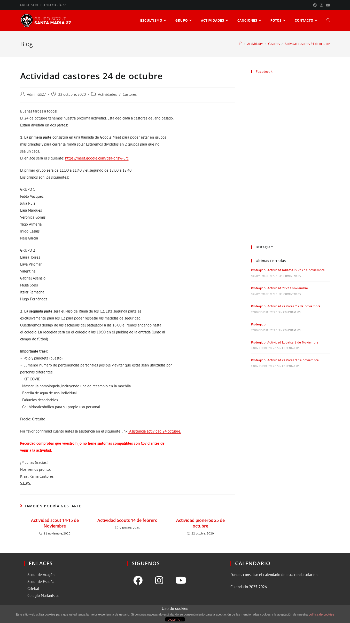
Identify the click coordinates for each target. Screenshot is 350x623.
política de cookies (321, 614)
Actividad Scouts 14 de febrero (127, 520)
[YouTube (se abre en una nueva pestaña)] (327, 5)
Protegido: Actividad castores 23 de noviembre (286, 306)
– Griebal (31, 588)
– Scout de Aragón (39, 574)
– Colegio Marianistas (41, 595)
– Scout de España (39, 581)
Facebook (264, 71)
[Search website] (328, 20)
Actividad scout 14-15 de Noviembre (55, 523)
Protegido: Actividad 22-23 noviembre (279, 288)
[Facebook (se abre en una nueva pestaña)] (315, 5)
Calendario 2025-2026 (248, 586)
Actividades (107, 94)
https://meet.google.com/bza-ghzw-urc (97, 158)
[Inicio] (240, 44)
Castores (130, 94)
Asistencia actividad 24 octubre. (154, 431)
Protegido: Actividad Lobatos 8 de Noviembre (285, 342)
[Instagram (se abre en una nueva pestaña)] (321, 5)
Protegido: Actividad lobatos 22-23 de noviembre (288, 270)
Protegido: (259, 324)
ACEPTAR (175, 619)
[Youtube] (181, 580)
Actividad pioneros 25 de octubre (200, 523)
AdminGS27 (36, 94)
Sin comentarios (290, 276)
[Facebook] (138, 580)
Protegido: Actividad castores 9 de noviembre (285, 360)
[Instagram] (159, 580)
